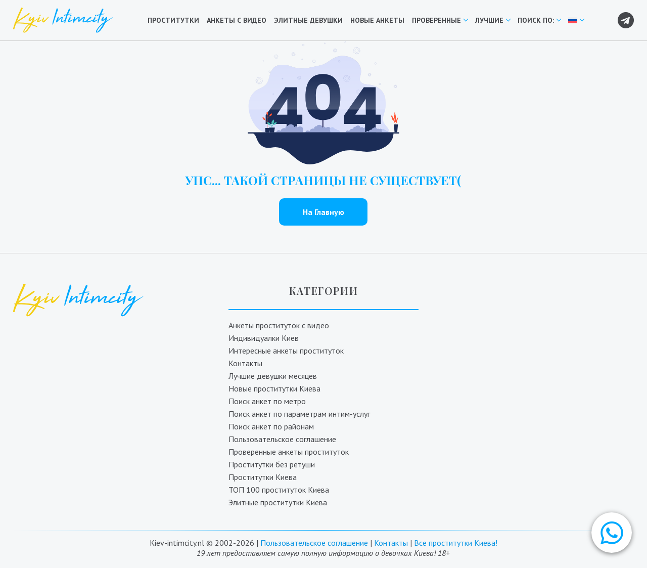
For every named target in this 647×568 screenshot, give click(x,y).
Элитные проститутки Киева (277, 502)
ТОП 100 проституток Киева (278, 490)
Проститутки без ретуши (271, 464)
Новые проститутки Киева (274, 388)
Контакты (245, 363)
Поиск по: (536, 20)
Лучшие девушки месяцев (272, 376)
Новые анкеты (377, 20)
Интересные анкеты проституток (286, 350)
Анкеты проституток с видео (278, 325)
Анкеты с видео (236, 20)
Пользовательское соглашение (282, 439)
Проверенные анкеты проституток (288, 452)
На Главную (323, 212)
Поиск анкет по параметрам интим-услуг (299, 414)
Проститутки (173, 20)
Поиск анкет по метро (267, 401)
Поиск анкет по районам (271, 426)
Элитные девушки (308, 20)
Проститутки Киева (262, 477)
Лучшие (489, 20)
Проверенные (436, 20)
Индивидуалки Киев (263, 338)
